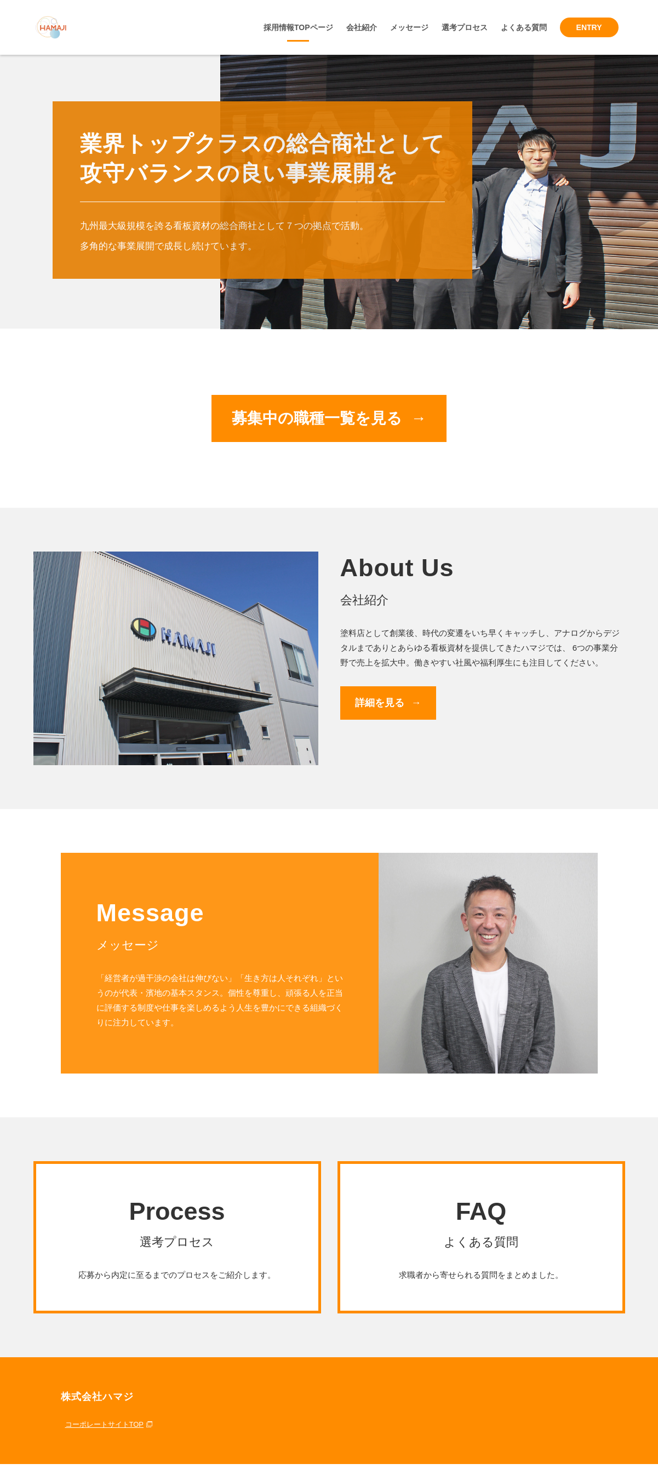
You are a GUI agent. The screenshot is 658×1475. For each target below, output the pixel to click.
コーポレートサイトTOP (104, 1424)
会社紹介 (361, 27)
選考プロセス (465, 27)
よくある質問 (524, 27)
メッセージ (409, 27)
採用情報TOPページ (298, 27)
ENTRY (589, 27)
